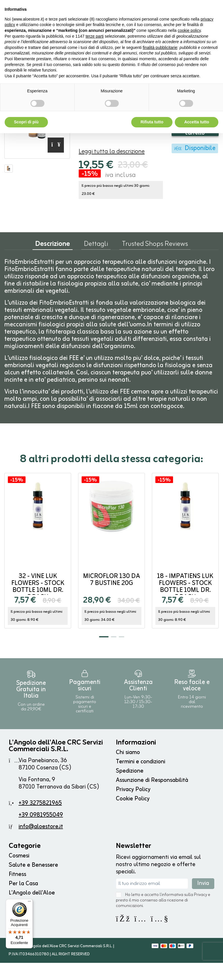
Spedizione (129, 772)
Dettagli (96, 246)
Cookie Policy (133, 800)
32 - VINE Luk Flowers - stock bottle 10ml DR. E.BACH (37, 588)
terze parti (95, 36)
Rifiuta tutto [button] (152, 122)
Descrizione (52, 246)
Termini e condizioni (140, 763)
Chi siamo (128, 753)
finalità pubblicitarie (160, 47)
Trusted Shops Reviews (155, 246)
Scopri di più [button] (26, 122)
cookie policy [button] (189, 30)
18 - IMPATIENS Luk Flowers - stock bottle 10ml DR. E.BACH (185, 588)
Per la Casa (23, 885)
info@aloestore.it (41, 828)
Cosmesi (19, 857)
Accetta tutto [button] (196, 122)
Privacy (200, 896)
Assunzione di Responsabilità (152, 781)
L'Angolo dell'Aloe (32, 894)
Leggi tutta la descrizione (112, 152)
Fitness (17, 875)
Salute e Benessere (33, 866)
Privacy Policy (133, 790)
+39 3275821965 (40, 804)
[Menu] (29, 902)
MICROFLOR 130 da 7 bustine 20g (111, 581)
